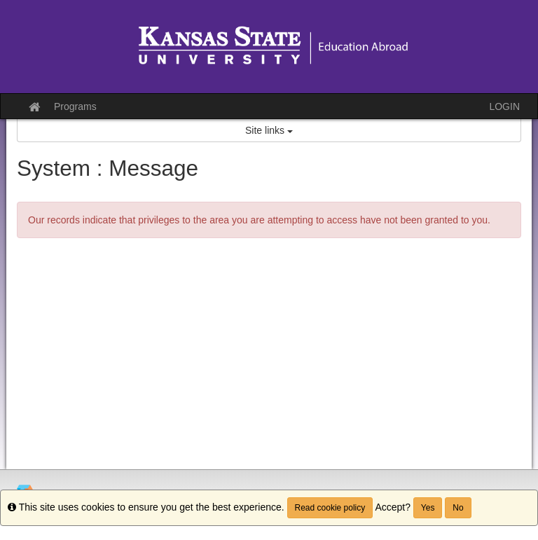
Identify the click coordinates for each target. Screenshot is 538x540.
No (458, 508)
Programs (75, 106)
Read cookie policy (330, 508)
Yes (428, 508)
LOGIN (504, 106)
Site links (269, 130)
